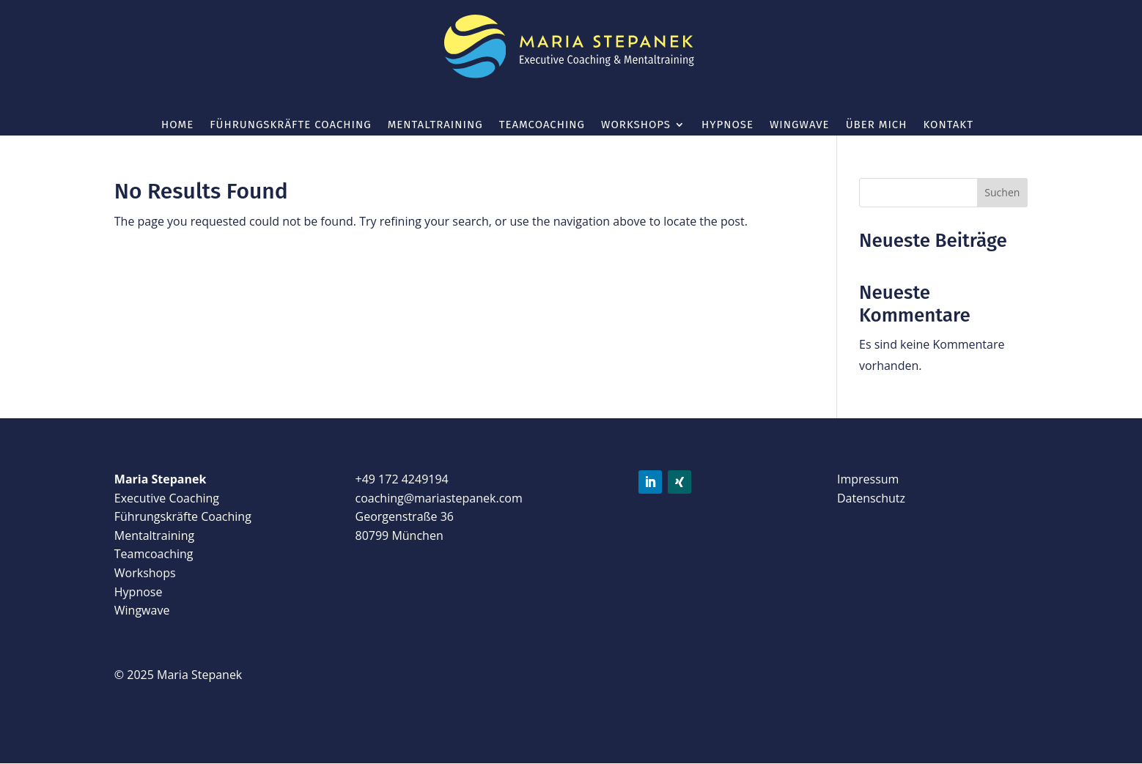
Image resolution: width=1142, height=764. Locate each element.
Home (177, 125)
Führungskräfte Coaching (290, 125)
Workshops (636, 125)
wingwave (800, 125)
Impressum (868, 479)
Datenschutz (871, 498)
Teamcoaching (542, 125)
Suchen (1002, 192)
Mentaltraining (435, 125)
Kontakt (948, 125)
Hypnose (727, 125)
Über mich (876, 125)
